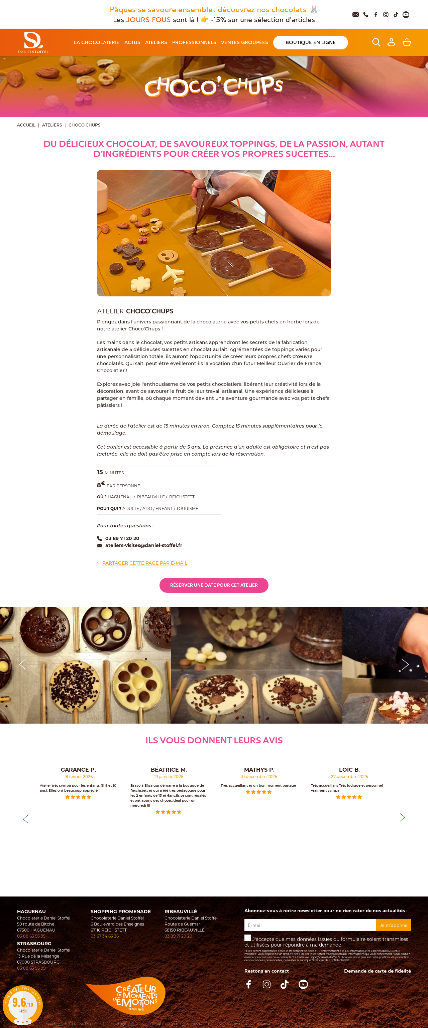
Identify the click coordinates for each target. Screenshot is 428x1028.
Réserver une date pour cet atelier (214, 585)
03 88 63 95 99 (31, 968)
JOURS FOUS (149, 20)
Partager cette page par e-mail (144, 563)
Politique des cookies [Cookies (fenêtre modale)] (193, 1024)
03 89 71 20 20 (178, 936)
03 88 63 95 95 (31, 936)
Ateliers (52, 125)
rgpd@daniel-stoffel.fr (325, 957)
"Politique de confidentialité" (330, 960)
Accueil (26, 125)
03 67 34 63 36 (105, 936)
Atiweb (309, 1024)
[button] (405, 663)
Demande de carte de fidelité (377, 971)
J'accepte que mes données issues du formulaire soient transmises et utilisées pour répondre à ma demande (327, 948)
